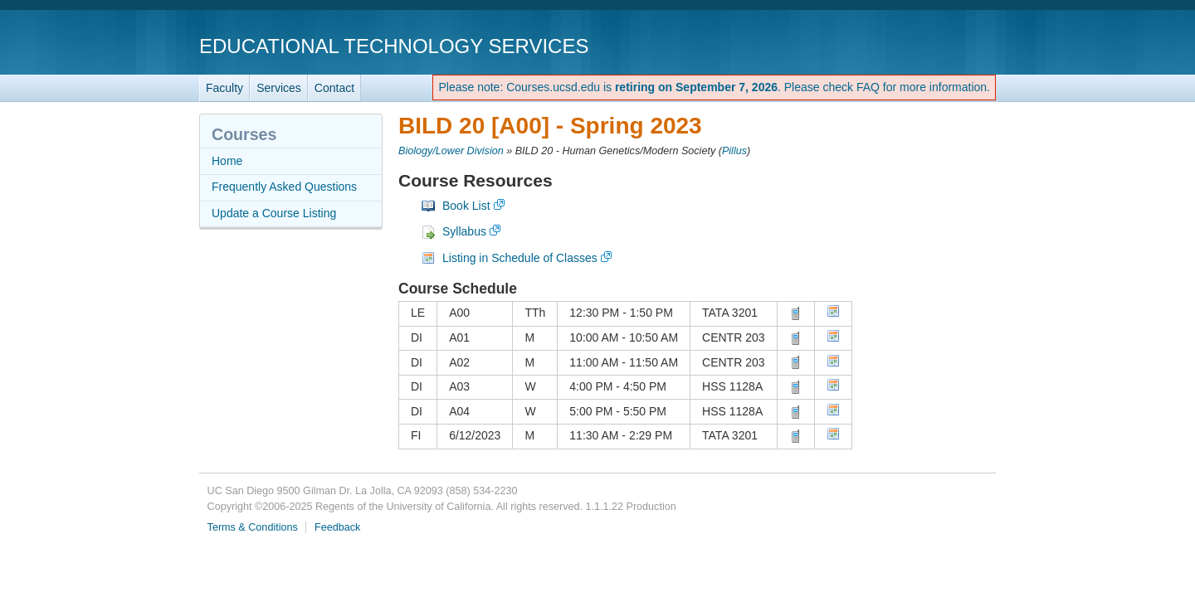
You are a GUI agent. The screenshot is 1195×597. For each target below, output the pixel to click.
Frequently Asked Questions (284, 186)
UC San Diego (901, 45)
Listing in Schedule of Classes (520, 258)
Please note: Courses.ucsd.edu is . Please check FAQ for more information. (714, 87)
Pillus (734, 151)
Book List (466, 205)
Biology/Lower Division (451, 151)
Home (227, 160)
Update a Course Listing (274, 213)
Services (278, 88)
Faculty (224, 88)
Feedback (337, 527)
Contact (334, 88)
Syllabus (464, 231)
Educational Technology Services (393, 46)
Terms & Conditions (252, 527)
